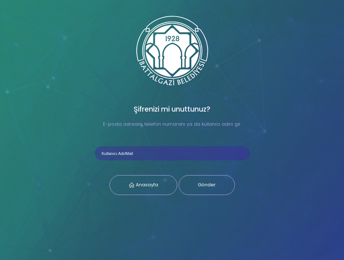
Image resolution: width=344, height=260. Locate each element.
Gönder (207, 184)
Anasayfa (146, 184)
